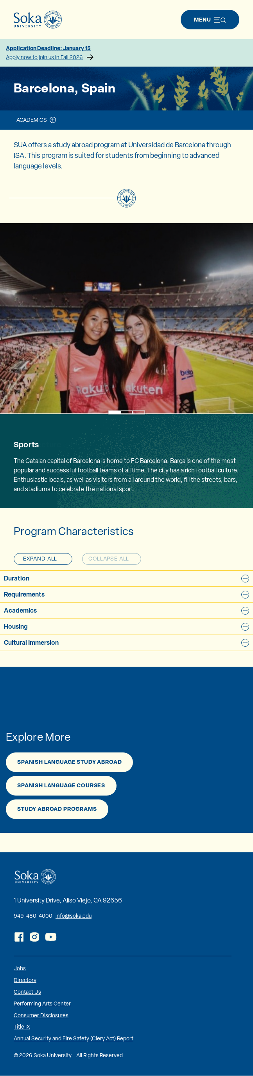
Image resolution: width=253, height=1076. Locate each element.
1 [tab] (114, 412)
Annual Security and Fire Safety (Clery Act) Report (73, 1038)
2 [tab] (126, 412)
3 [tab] (138, 412)
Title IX (22, 1026)
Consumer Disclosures (41, 1015)
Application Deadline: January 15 (126, 53)
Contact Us (27, 991)
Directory (25, 980)
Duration (126, 578)
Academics (31, 119)
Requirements (126, 594)
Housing (126, 626)
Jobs (20, 968)
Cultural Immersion (126, 642)
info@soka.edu (74, 915)
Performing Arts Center (42, 1003)
